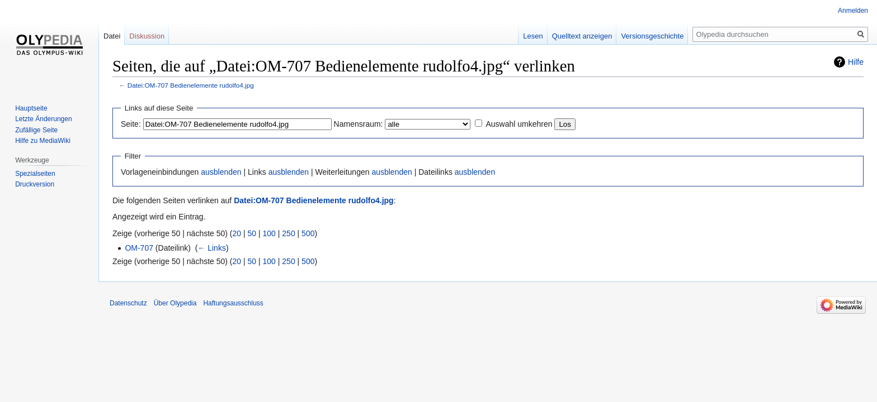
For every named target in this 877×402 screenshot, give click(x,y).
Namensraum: (358, 123)
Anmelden (853, 11)
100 (269, 233)
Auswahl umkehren (518, 123)
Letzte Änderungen (43, 119)
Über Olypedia (175, 303)
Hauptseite (31, 108)
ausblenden (221, 172)
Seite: (131, 123)
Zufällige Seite (36, 130)
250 (288, 233)
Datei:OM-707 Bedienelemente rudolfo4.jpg (191, 85)
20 (237, 233)
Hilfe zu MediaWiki (42, 141)
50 (252, 233)
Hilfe (856, 62)
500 (307, 233)
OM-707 (139, 247)
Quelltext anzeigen (582, 36)
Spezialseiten (35, 174)
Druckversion (34, 184)
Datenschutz (128, 303)
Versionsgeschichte (652, 36)
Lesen (533, 36)
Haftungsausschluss (233, 303)
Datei (111, 36)
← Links (211, 247)
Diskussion (146, 36)
